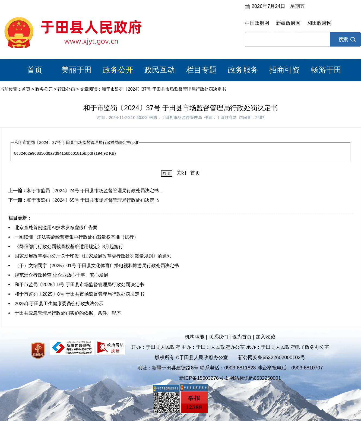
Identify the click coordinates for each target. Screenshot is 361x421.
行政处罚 (66, 89)
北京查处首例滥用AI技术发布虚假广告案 (56, 227)
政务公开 (118, 70)
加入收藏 (265, 337)
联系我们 (218, 337)
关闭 (181, 173)
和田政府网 (319, 23)
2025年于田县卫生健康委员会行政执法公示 (59, 303)
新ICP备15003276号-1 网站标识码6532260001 (230, 378)
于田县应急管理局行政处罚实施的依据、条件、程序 (68, 313)
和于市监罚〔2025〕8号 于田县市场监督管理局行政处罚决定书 (79, 294)
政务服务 (243, 70)
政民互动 (159, 70)
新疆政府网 (288, 23)
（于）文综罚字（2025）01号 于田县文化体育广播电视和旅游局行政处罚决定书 (97, 265)
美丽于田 (76, 70)
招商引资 (284, 70)
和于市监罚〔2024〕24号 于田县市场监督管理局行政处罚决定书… (95, 190)
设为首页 (242, 337)
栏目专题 (201, 70)
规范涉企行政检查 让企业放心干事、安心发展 (61, 275)
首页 (34, 70)
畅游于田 (326, 70)
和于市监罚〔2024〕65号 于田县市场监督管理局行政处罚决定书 (93, 200)
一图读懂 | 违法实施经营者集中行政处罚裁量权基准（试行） (76, 237)
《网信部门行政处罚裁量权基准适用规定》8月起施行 (69, 246)
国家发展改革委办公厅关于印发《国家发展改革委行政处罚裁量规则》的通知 (93, 256)
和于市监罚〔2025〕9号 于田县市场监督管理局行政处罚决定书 (79, 284)
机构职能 (194, 337)
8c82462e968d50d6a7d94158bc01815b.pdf (53, 153)
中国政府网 (257, 23)
